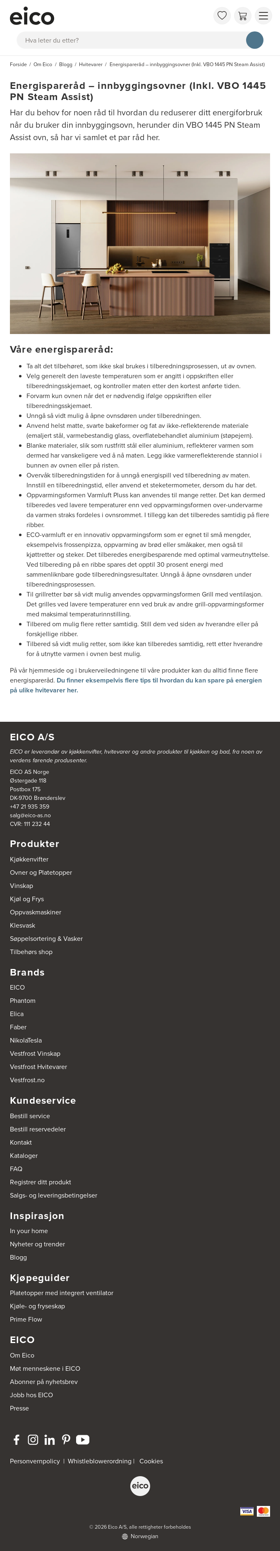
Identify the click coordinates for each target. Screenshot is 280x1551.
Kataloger (24, 1155)
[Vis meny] (263, 15)
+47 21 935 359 (29, 806)
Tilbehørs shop (31, 952)
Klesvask (22, 925)
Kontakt (21, 1142)
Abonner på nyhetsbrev (44, 1381)
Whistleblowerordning (100, 1461)
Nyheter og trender (37, 1244)
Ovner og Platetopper (41, 872)
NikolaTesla (26, 1040)
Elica (17, 1014)
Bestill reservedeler (38, 1129)
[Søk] (254, 40)
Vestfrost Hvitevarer (38, 1066)
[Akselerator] (109, 16)
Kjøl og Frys (27, 899)
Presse (19, 1408)
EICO (17, 987)
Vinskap (21, 885)
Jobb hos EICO (31, 1395)
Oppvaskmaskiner (35, 912)
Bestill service (30, 1116)
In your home (29, 1231)
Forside (18, 64)
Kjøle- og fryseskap (37, 1306)
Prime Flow (26, 1319)
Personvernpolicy (36, 1461)
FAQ (16, 1169)
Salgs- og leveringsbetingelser (53, 1195)
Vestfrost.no (27, 1080)
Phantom (23, 1000)
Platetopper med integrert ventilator (61, 1293)
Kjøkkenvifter (29, 859)
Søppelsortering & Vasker (46, 938)
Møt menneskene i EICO (45, 1368)
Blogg (18, 1257)
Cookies (151, 1461)
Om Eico (22, 1355)
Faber (18, 1027)
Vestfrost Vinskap (35, 1053)
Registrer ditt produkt (40, 1182)
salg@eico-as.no (30, 815)
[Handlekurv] (242, 15)
